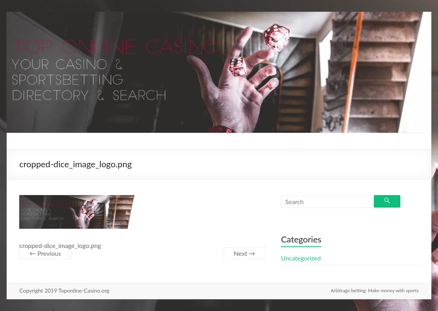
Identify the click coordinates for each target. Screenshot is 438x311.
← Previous (45, 253)
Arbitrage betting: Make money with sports (375, 290)
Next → (244, 253)
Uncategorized (301, 258)
